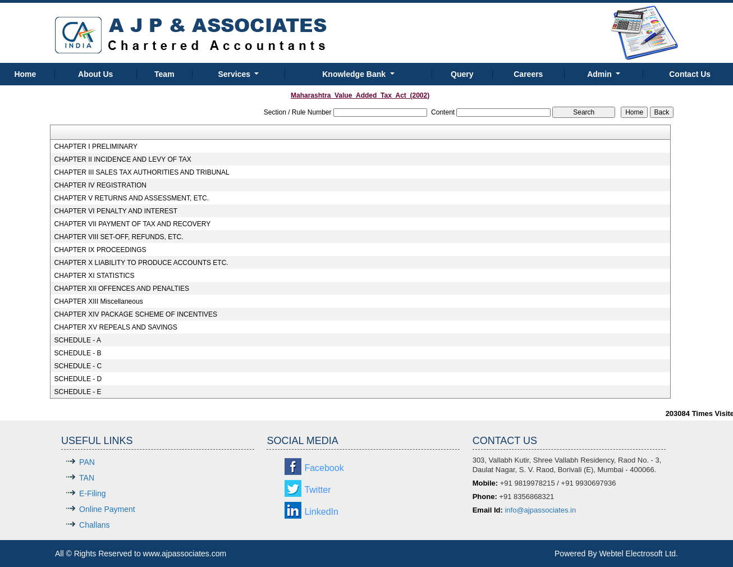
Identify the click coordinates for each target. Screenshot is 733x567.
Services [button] (235, 74)
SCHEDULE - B (78, 353)
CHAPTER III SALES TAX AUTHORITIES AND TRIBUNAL (142, 172)
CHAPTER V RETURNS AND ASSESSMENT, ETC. (131, 198)
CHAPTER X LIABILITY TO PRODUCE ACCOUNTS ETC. (141, 263)
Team (164, 74)
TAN (86, 477)
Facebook (323, 468)
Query (462, 74)
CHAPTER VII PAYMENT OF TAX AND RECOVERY (132, 224)
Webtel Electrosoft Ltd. (638, 553)
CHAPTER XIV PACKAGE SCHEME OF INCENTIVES (136, 314)
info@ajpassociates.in (540, 510)
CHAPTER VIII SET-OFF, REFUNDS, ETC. (119, 237)
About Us (95, 74)
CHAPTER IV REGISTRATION (100, 185)
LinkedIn (321, 511)
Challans (94, 524)
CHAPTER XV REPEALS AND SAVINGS (115, 327)
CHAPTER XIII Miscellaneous (98, 301)
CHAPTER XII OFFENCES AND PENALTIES (122, 288)
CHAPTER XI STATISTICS (94, 276)
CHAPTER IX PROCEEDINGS (100, 250)
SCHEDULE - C (78, 366)
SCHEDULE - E (78, 392)
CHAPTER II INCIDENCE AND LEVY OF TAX (122, 159)
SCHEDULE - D (78, 379)
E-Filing (92, 493)
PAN (87, 462)
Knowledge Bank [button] (355, 74)
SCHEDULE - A (77, 340)
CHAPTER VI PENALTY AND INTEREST (116, 211)
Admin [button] (600, 74)
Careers (528, 74)
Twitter (317, 490)
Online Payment (107, 509)
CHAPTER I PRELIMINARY (96, 146)
